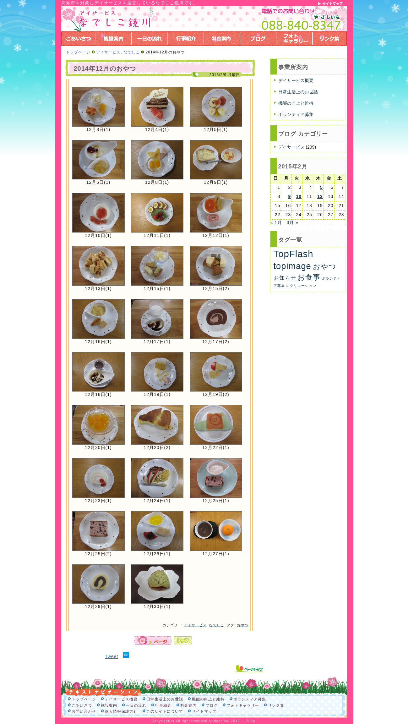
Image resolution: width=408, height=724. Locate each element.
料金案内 (188, 705)
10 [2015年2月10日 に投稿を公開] (299, 196)
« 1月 (276, 222)
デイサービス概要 (295, 80)
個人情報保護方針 (121, 711)
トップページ (78, 52)
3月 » (292, 222)
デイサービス (108, 52)
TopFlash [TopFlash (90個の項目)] (293, 254)
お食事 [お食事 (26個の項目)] (308, 277)
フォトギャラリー (242, 705)
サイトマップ (204, 711)
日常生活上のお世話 (298, 91)
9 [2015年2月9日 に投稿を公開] (289, 196)
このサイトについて (164, 711)
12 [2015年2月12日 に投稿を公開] (320, 196)
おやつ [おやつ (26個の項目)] (324, 266)
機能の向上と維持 (295, 103)
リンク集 (276, 705)
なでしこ (131, 52)
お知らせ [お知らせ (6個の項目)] (285, 278)
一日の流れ (136, 705)
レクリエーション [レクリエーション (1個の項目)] (301, 286)
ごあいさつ (82, 705)
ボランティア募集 (295, 114)
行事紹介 (163, 705)
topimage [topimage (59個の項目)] (292, 266)
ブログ (211, 705)
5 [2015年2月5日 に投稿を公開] (321, 187)
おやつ (242, 625)
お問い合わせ (84, 711)
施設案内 (109, 705)
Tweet (111, 656)
